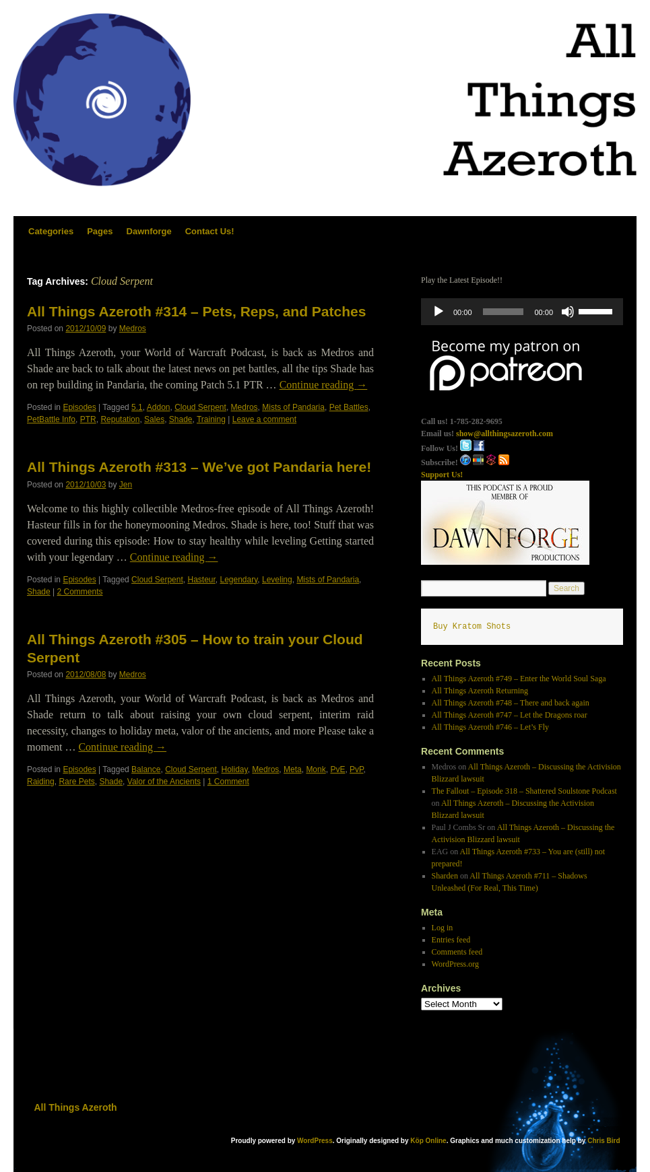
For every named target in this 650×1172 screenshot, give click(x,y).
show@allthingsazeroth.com (504, 433)
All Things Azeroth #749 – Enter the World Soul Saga (519, 678)
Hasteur (201, 579)
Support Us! (442, 474)
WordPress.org (455, 964)
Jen (125, 484)
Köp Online (428, 1140)
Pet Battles (348, 407)
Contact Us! (209, 231)
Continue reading (324, 384)
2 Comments (80, 591)
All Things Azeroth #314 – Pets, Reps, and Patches (196, 311)
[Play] (438, 311)
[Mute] (568, 311)
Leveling (277, 579)
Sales (154, 419)
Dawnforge (149, 231)
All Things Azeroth (75, 1107)
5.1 (137, 407)
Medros (132, 328)
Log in (442, 927)
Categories (50, 231)
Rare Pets (76, 781)
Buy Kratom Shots (472, 626)
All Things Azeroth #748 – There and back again (510, 703)
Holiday (235, 769)
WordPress (315, 1140)
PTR (88, 419)
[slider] (503, 311)
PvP (356, 769)
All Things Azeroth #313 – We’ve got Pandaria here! (199, 467)
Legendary (239, 579)
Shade (181, 419)
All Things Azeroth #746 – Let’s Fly (490, 727)
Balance (145, 769)
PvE (337, 769)
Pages (99, 231)
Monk (315, 769)
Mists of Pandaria (293, 407)
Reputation (119, 419)
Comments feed (457, 952)
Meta (293, 769)
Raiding (41, 781)
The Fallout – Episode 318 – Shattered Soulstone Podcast (524, 791)
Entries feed (451, 939)
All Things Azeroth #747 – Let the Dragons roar (509, 715)
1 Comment (228, 781)
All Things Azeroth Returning (480, 690)
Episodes (79, 407)
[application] (522, 311)
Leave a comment (264, 419)
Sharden (445, 876)
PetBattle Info (51, 419)
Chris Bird (603, 1140)
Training (211, 419)
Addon (158, 407)
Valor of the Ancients (164, 781)
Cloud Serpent (200, 407)
